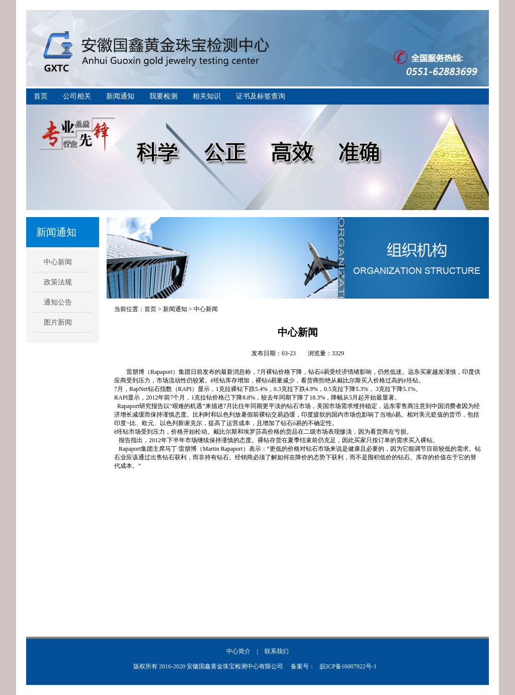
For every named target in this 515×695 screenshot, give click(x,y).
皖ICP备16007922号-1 (348, 666)
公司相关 (77, 96)
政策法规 (58, 282)
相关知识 (207, 96)
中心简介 (238, 651)
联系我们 (277, 651)
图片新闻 (58, 322)
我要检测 (163, 96)
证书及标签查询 (260, 96)
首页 (41, 96)
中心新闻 (58, 262)
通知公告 (58, 302)
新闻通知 (120, 96)
